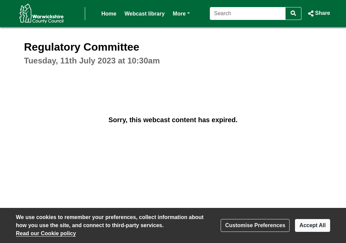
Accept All (312, 225)
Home (108, 14)
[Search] (248, 13)
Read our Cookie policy (46, 233)
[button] (318, 13)
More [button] (181, 13)
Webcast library (144, 14)
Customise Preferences (255, 225)
